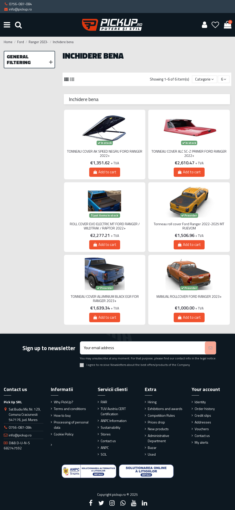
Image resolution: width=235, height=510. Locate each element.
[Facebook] (91, 503)
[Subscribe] (210, 348)
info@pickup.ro (20, 435)
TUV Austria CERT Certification (113, 411)
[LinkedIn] (144, 503)
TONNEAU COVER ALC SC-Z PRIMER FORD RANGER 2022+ (189, 153)
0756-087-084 (20, 427)
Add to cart (104, 172)
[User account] (204, 24)
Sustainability (110, 427)
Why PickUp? (63, 402)
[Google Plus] (123, 503)
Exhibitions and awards (165, 408)
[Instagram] (112, 503)
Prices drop (156, 422)
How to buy (62, 415)
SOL (104, 454)
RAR (104, 402)
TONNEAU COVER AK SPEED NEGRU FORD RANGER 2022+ (104, 153)
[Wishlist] (215, 24)
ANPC (105, 447)
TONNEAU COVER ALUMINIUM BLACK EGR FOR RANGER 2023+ (105, 299)
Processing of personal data (71, 424)
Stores (106, 434)
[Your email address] (142, 348)
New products (158, 428)
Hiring (152, 402)
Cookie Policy (64, 434)
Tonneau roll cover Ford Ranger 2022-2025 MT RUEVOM (189, 226)
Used (152, 454)
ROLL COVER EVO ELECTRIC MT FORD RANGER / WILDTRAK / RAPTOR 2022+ (105, 226)
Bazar (152, 447)
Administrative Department (158, 438)
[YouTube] (134, 503)
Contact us (108, 440)
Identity (200, 402)
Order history (205, 408)
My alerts (201, 442)
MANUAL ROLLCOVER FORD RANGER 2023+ (189, 297)
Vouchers (202, 428)
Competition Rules (161, 415)
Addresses (203, 422)
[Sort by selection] (204, 79)
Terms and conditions (70, 408)
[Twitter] (101, 503)
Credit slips (203, 415)
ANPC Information (114, 420)
